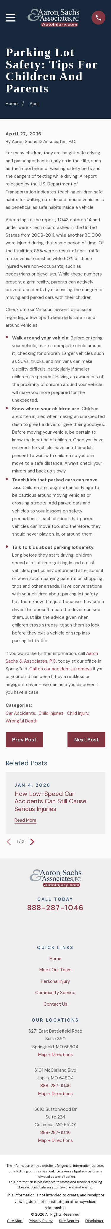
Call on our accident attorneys (60, 669)
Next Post (86, 739)
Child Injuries (51, 713)
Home (55, 959)
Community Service (55, 993)
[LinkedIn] (77, 925)
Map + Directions (55, 1054)
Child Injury (77, 713)
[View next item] (32, 842)
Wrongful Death (22, 721)
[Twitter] (34, 925)
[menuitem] (14, 1221)
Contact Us (55, 1004)
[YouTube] (62, 925)
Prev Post (24, 739)
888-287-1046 (55, 907)
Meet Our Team (55, 970)
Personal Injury (55, 981)
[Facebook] (48, 925)
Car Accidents (20, 713)
